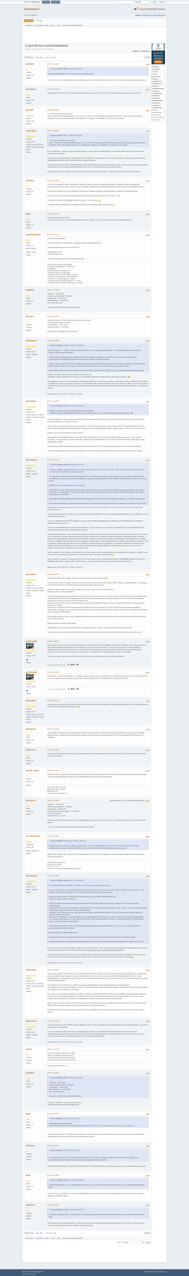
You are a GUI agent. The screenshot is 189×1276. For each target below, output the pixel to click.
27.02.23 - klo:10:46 (53, 1113)
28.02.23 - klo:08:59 (53, 1175)
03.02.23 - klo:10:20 (53, 290)
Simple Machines (38, 1271)
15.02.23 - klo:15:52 (53, 1049)
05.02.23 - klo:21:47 (53, 574)
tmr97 (31, 110)
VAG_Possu (33, 771)
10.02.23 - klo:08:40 (53, 800)
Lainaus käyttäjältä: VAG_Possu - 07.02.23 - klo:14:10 (68, 841)
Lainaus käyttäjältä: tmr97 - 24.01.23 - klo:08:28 (66, 135)
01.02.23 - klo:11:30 (53, 213)
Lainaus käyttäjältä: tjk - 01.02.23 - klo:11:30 (65, 1118)
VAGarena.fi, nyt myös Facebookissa (153, 15)
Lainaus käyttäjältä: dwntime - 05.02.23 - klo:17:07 (67, 465)
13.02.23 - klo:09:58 (53, 875)
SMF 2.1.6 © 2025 (27, 1271)
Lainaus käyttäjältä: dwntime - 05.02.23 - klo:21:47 (67, 880)
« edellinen (136, 51)
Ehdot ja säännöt (153, 1271)
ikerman (32, 750)
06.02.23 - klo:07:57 (53, 700)
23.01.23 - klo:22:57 (53, 64)
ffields (31, 64)
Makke (31, 290)
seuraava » (146, 51)
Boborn (31, 1146)
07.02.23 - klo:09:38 (53, 749)
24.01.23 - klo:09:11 (53, 180)
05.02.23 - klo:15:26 (53, 340)
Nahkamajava (34, 235)
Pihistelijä (32, 641)
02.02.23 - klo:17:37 (53, 234)
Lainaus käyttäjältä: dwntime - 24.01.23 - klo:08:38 (67, 345)
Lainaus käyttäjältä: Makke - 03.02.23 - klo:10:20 (66, 1078)
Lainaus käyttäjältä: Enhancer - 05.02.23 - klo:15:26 (67, 406)
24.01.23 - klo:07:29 (53, 89)
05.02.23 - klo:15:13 (53, 316)
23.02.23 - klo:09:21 (53, 1073)
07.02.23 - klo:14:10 (53, 770)
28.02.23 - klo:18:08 (53, 1205)
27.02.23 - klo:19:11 (53, 1145)
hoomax (32, 800)
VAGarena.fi (31, 9)
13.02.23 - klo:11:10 (53, 1021)
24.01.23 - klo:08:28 (53, 110)
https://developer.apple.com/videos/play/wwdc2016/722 (104, 950)
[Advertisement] (83, 35)
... (45, 57)
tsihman (32, 89)
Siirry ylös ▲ (163, 1271)
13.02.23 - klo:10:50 (53, 970)
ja (156, 105)
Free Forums (32, 1274)
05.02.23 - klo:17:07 (53, 401)
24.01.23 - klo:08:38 (53, 130)
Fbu (30, 1049)
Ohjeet (145, 1271)
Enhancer (32, 341)
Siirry (118, 1242)
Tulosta (147, 57)
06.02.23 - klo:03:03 (53, 672)
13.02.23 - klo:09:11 (53, 836)
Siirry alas (29, 57)
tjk (29, 214)
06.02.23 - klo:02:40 (53, 641)
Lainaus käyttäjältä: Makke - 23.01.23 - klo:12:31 (66, 69)
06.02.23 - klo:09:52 (53, 729)
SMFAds (24, 1274)
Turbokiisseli (34, 836)
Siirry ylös (29, 1233)
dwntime (32, 131)
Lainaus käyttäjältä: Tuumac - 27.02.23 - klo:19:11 (67, 1180)
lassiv (31, 316)
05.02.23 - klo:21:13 (53, 460)
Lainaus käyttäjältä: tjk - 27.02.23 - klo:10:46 (65, 1150)
